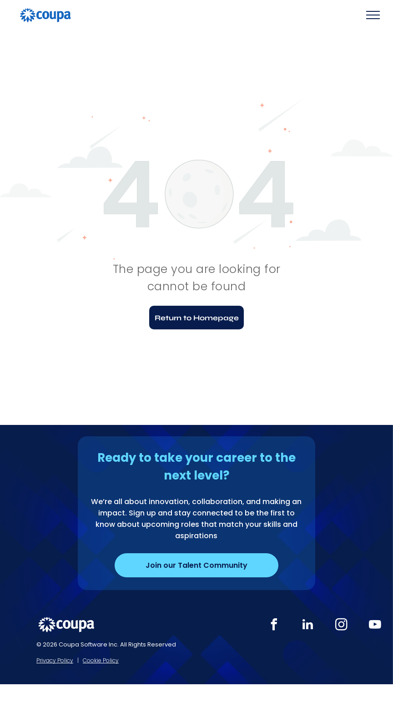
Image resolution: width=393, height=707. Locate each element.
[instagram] (341, 626)
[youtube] (375, 626)
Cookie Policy (101, 660)
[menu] (373, 15)
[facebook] (274, 626)
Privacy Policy (54, 660)
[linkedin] (307, 626)
